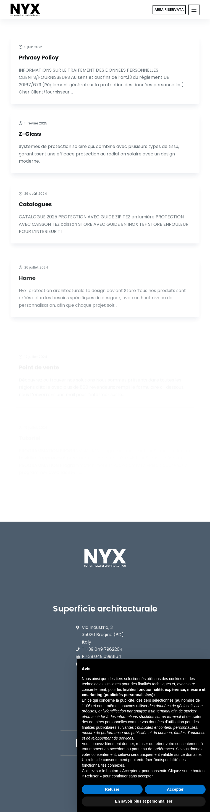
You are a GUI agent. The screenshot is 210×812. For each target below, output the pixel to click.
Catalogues (35, 215)
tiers (147, 700)
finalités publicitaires (99, 727)
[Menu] (194, 9)
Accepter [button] (175, 789)
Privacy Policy (39, 57)
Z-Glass (30, 134)
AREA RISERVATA (169, 9)
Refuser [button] (112, 789)
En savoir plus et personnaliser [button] (143, 801)
